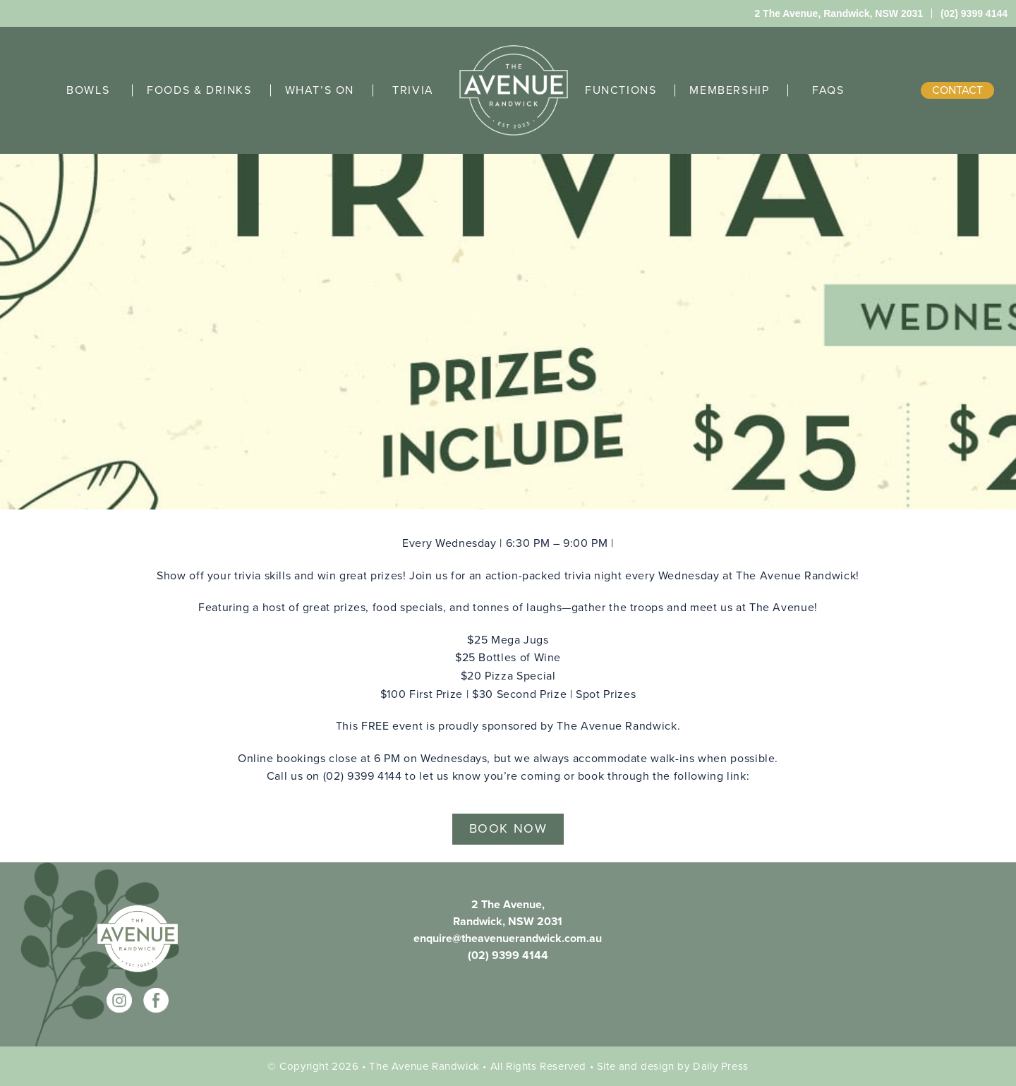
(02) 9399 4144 (508, 955)
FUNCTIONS (620, 90)
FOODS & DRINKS (199, 90)
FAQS (828, 90)
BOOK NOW (508, 828)
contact (957, 90)
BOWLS (87, 90)
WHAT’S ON (319, 90)
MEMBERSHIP (729, 90)
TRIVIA (413, 90)
